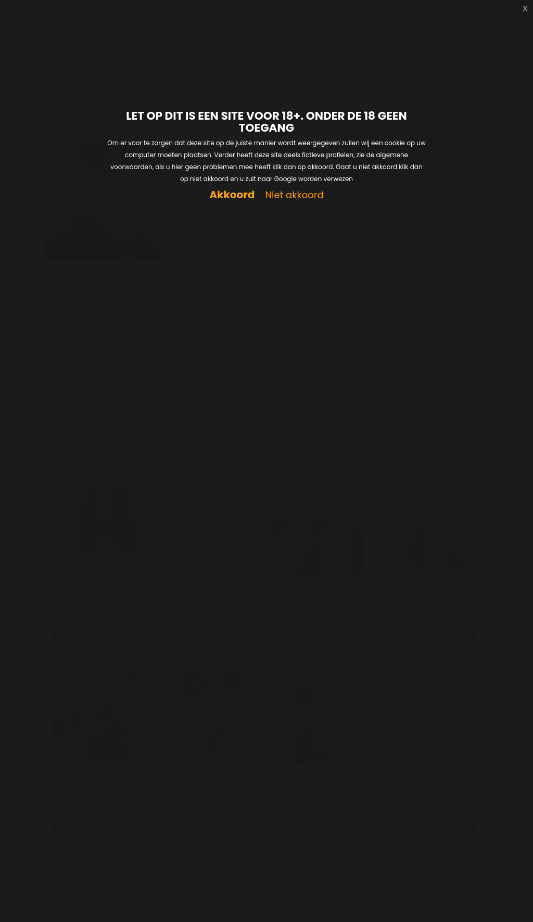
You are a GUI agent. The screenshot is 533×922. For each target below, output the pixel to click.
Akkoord (232, 195)
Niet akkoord (294, 195)
